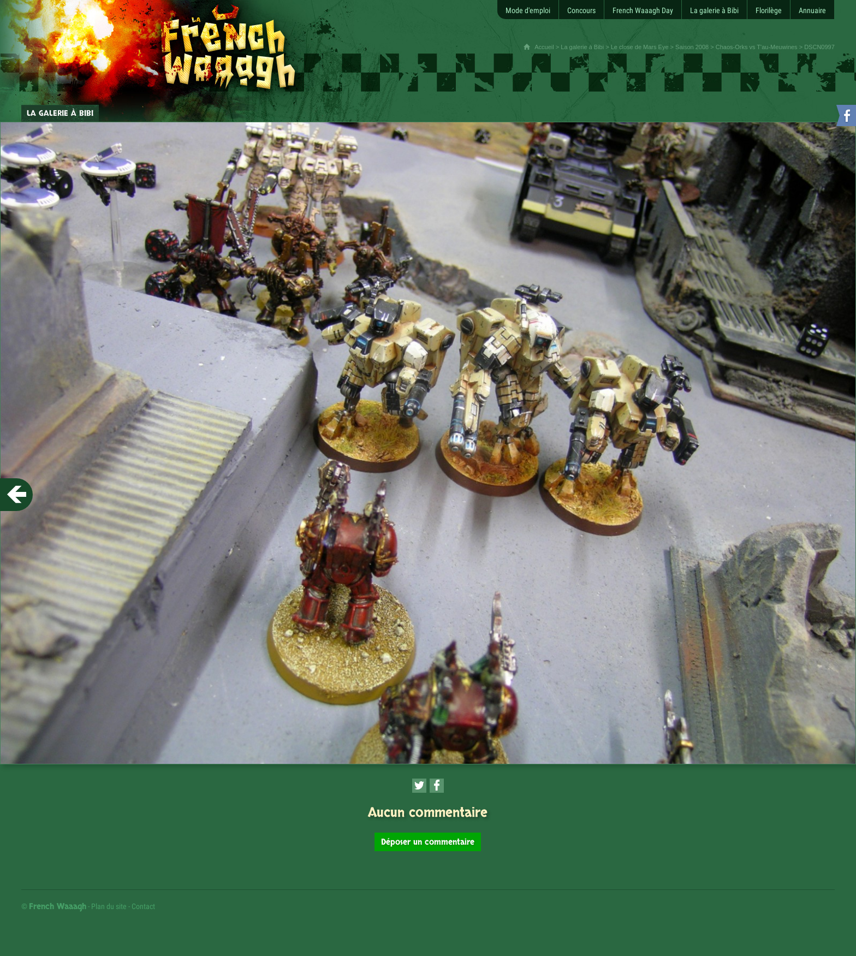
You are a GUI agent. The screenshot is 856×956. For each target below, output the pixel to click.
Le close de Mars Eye (640, 47)
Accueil (544, 47)
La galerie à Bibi (582, 47)
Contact (143, 906)
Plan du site (109, 906)
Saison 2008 (692, 47)
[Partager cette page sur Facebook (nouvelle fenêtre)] (437, 786)
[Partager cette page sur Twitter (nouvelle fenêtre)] (419, 786)
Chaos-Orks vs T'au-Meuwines (757, 47)
